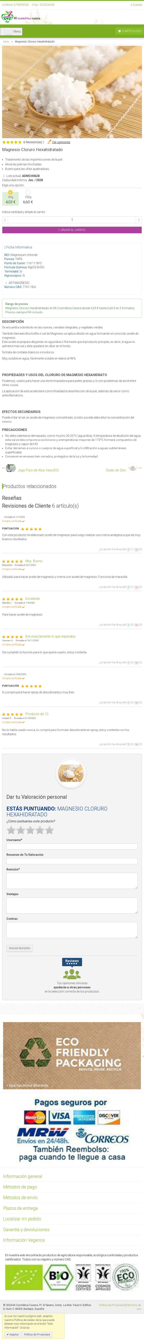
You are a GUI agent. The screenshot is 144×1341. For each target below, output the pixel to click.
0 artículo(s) (132, 31)
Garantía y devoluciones (26, 1229)
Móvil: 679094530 (17, 4)
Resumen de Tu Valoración (24, 854)
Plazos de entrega (20, 1208)
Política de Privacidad (112, 1305)
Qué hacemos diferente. (27, 1085)
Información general (22, 1176)
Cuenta (137, 4)
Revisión (13, 870)
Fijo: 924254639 (43, 4)
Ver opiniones (61, 142)
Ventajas (12, 894)
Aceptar (14, 1334)
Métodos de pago (20, 1187)
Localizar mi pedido (22, 1218)
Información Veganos (24, 1240)
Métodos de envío (20, 1197)
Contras (12, 918)
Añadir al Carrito (72, 229)
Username (14, 840)
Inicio (6, 41)
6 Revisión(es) (32, 142)
